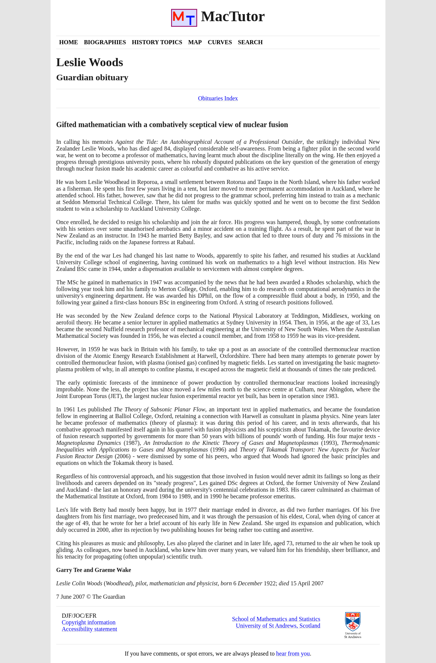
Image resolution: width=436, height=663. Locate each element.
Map (195, 42)
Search (250, 42)
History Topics (157, 42)
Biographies (105, 42)
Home (68, 42)
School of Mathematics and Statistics (276, 619)
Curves (220, 42)
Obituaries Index (218, 98)
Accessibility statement (89, 629)
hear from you (293, 653)
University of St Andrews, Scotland (278, 625)
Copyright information (88, 622)
